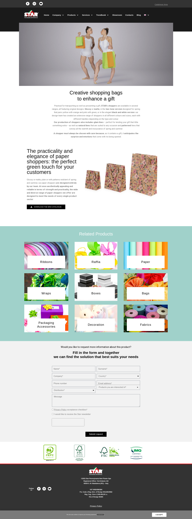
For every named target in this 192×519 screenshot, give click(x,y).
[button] (46, 209)
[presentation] (68, 425)
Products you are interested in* (112, 389)
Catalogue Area (161, 4)
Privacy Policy (60, 412)
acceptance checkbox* (70, 412)
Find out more (100, 514)
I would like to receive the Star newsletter (72, 417)
